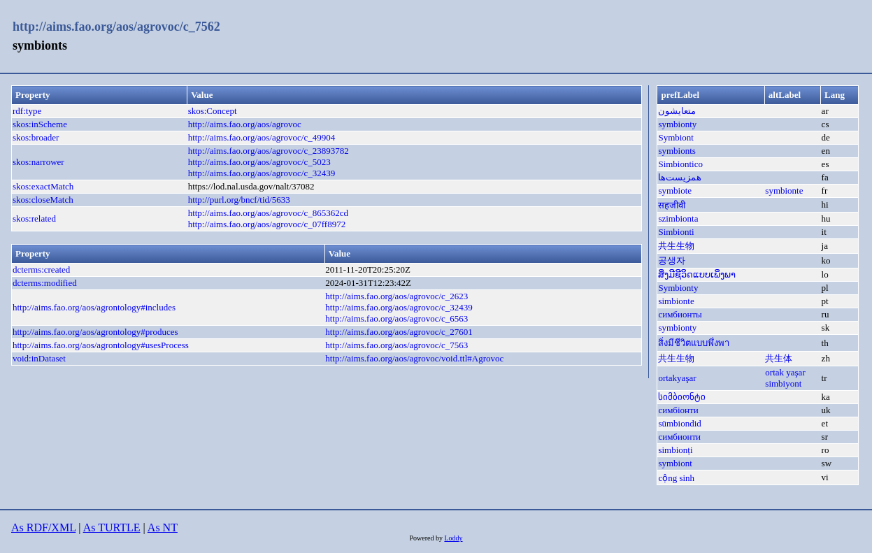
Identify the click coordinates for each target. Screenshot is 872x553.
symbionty (677, 124)
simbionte (676, 301)
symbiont (675, 463)
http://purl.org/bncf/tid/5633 (239, 199)
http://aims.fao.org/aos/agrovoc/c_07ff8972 (267, 224)
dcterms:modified (45, 283)
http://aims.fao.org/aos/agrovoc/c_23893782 (268, 150)
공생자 (671, 260)
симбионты (679, 314)
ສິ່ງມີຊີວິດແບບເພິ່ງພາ (697, 274)
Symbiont (676, 137)
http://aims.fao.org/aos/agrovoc (244, 124)
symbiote (675, 190)
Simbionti (676, 232)
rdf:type (27, 111)
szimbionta (678, 218)
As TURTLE (112, 527)
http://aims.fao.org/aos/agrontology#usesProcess (101, 345)
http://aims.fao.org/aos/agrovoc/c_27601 (399, 331)
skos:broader (36, 137)
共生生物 (676, 245)
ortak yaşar (785, 372)
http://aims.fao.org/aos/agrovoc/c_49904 (262, 137)
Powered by (426, 538)
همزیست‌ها (679, 177)
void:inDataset (39, 358)
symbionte (784, 190)
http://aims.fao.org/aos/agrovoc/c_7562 (116, 27)
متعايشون (677, 111)
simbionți (675, 450)
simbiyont (783, 383)
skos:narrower (38, 162)
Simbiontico (680, 164)
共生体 (778, 358)
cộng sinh (676, 478)
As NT (163, 527)
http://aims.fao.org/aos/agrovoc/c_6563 (396, 318)
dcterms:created (41, 269)
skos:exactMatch (43, 186)
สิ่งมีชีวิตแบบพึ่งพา (693, 343)
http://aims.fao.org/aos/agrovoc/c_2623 (396, 296)
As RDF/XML (43, 527)
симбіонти (678, 410)
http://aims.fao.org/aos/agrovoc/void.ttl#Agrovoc (414, 358)
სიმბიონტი (682, 397)
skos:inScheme (40, 124)
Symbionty (678, 287)
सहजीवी (671, 205)
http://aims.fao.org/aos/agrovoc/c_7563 (396, 345)
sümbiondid (679, 423)
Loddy (453, 538)
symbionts (676, 150)
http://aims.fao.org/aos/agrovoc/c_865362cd (268, 213)
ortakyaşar (677, 378)
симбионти (679, 436)
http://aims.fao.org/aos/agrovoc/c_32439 (262, 173)
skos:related (34, 218)
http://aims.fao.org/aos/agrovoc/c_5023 (259, 162)
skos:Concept (212, 111)
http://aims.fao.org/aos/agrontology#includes (94, 307)
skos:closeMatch (43, 199)
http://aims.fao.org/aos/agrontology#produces (95, 331)
